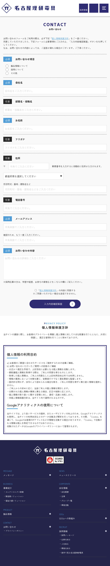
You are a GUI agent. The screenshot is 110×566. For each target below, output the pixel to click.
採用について (17, 69)
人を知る (65, 544)
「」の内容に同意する (55, 290)
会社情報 (83, 486)
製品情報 (27, 512)
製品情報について (19, 65)
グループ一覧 (66, 500)
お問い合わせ (27, 524)
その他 (14, 73)
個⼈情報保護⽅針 (48, 290)
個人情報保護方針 (60, 38)
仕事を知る (65, 539)
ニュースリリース (83, 473)
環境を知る (65, 548)
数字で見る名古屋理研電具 (72, 552)
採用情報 (83, 9)
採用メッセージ (67, 535)
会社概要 (65, 492)
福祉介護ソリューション (15, 500)
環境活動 (65, 505)
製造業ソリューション (15, 496)
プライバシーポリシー (15, 530)
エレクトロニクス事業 (15, 492)
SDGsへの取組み (83, 516)
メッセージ (27, 473)
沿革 (63, 496)
